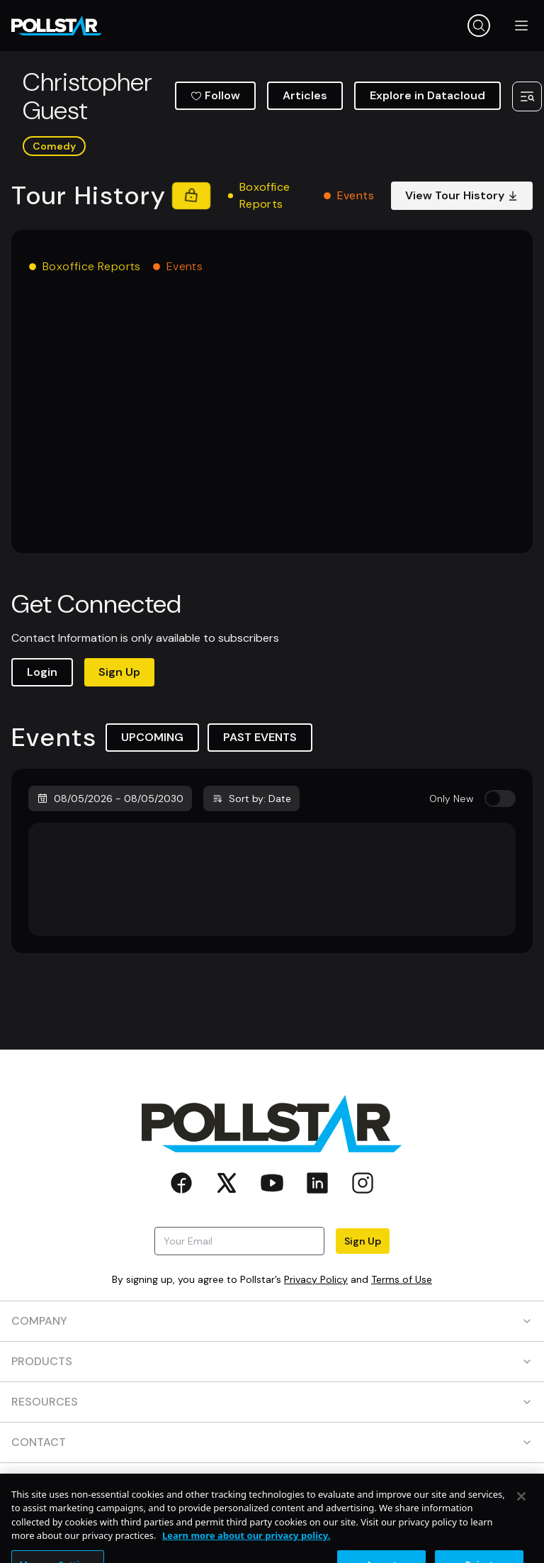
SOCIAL (272, 1482)
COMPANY (272, 1320)
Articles (305, 95)
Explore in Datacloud (427, 95)
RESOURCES (272, 1401)
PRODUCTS (272, 1361)
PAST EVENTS (260, 737)
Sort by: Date (251, 798)
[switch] (500, 798)
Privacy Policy (316, 1279)
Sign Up (119, 671)
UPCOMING (152, 737)
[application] (272, 422)
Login (42, 671)
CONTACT (272, 1442)
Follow (215, 95)
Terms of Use (401, 1279)
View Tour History (461, 195)
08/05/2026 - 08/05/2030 (110, 798)
